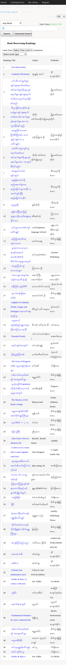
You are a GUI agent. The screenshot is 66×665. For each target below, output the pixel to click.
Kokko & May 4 (18, 656)
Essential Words (18, 336)
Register (45, 2)
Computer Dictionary (20, 74)
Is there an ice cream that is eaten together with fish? (20, 452)
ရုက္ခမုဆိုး (15, 205)
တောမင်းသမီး (17, 554)
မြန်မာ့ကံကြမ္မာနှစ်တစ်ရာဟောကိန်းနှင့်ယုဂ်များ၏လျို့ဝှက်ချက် (20, 488)
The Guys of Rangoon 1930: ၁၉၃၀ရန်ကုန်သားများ (21, 365)
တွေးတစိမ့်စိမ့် (16, 640)
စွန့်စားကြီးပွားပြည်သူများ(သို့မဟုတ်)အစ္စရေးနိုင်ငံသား (21, 216)
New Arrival (6, 7)
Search (3, 2)
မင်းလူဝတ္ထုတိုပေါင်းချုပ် (20, 647)
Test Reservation (18, 67)
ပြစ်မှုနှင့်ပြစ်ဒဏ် (18, 354)
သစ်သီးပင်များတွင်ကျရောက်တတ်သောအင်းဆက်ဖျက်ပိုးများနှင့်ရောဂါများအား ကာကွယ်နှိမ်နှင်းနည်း (21, 157)
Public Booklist (43, 7)
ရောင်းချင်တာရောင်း (19, 345)
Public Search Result (24, 7)
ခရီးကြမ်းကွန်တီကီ (19, 286)
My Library (33, 2)
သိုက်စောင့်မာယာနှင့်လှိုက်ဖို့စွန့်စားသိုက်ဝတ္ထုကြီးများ (20, 529)
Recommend (27, 12)
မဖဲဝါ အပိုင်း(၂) (17, 652)
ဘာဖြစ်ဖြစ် (15, 497)
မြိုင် (12, 504)
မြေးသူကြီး (15, 431)
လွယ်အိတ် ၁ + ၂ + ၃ (20, 422)
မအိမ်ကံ (14, 563)
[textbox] (29, 28)
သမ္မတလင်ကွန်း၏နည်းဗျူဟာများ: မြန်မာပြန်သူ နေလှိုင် (20, 325)
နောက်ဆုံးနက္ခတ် (18, 604)
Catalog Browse (17, 2)
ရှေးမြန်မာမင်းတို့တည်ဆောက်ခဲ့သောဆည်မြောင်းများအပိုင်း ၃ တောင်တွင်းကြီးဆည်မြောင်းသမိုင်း (21, 189)
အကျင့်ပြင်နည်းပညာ (20, 543)
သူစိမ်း (14, 593)
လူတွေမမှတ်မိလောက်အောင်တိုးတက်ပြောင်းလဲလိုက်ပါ (21, 465)
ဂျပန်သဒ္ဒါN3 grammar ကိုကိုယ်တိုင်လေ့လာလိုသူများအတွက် (20, 388)
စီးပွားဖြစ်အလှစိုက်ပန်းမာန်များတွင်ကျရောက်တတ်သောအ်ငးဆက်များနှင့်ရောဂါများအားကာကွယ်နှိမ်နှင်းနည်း (20, 117)
